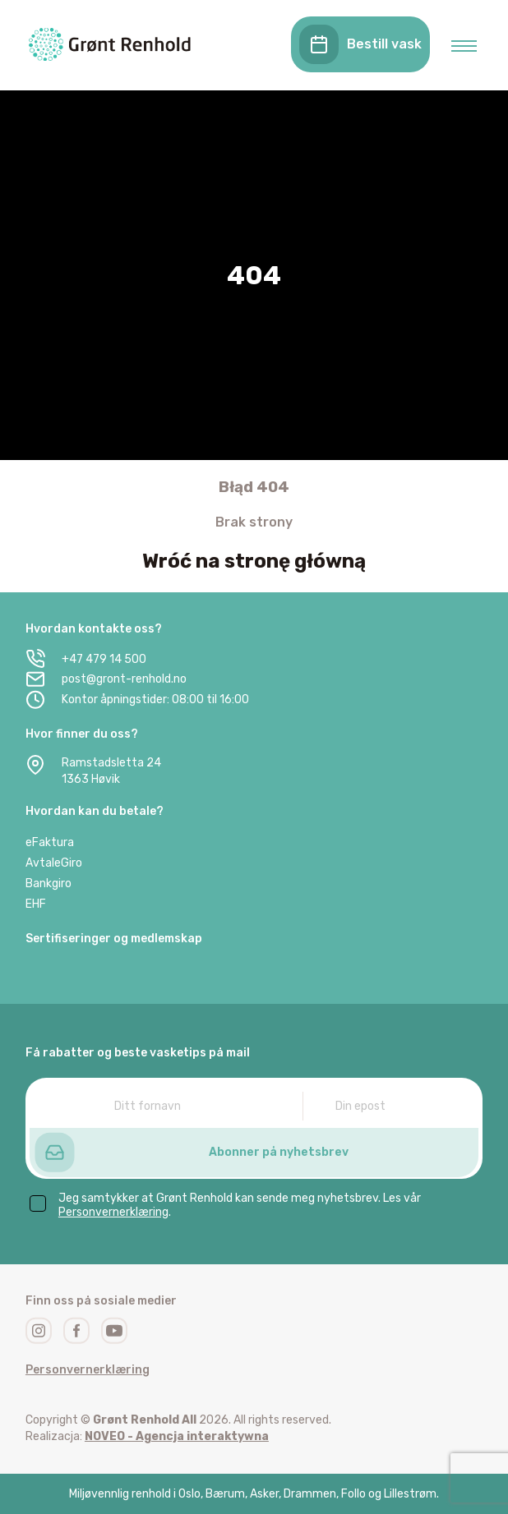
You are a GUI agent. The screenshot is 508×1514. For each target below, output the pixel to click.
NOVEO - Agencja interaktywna (177, 1436)
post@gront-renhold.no (106, 679)
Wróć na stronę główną (254, 561)
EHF (35, 904)
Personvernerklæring (113, 1212)
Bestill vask (360, 44)
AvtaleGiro (53, 863)
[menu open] (464, 46)
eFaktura (49, 842)
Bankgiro (48, 883)
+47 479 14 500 (85, 659)
